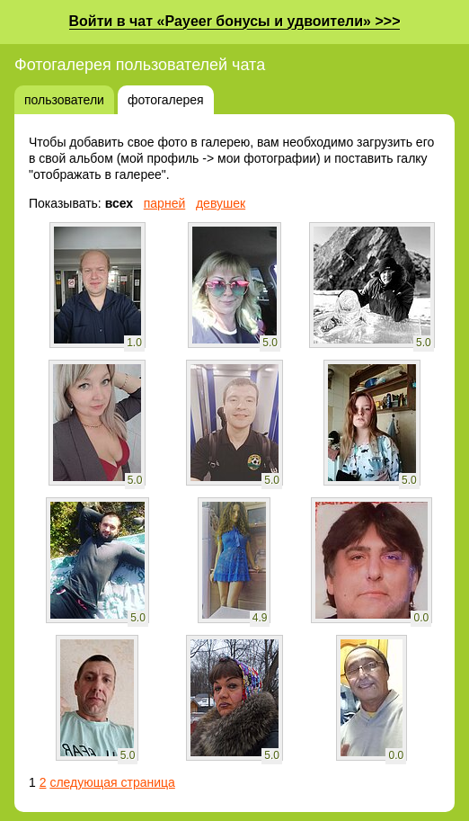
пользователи (64, 100)
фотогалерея (166, 100)
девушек (220, 203)
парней (165, 203)
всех (119, 203)
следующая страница (111, 782)
